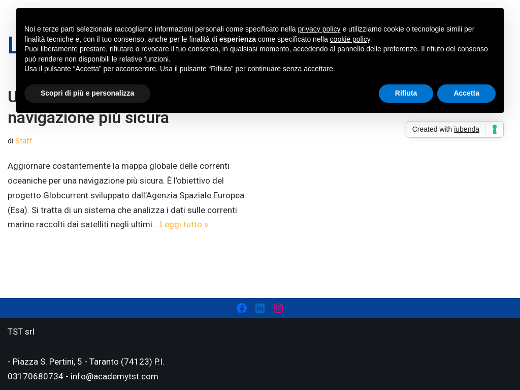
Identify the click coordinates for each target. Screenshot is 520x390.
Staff (23, 140)
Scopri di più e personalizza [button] (87, 93)
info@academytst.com (114, 376)
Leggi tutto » (184, 224)
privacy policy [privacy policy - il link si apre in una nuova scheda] (319, 29)
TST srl (21, 331)
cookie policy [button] (350, 39)
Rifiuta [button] (406, 93)
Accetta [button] (466, 93)
